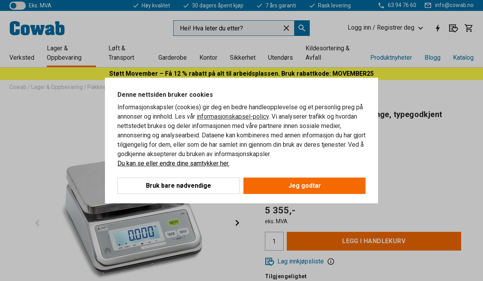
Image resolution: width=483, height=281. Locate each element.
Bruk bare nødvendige (178, 185)
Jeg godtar (304, 185)
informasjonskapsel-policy (233, 116)
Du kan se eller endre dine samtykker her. (173, 163)
